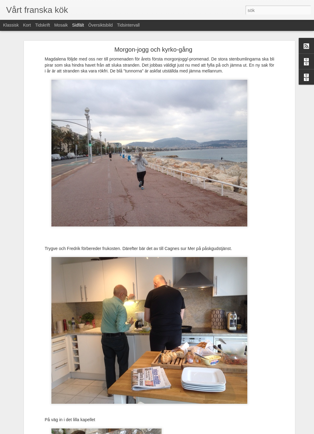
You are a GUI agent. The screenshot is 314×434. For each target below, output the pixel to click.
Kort (27, 25)
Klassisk (11, 25)
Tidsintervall (128, 25)
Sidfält (78, 25)
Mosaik (61, 25)
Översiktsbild (100, 25)
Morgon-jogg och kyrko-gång (153, 49)
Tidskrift (42, 25)
